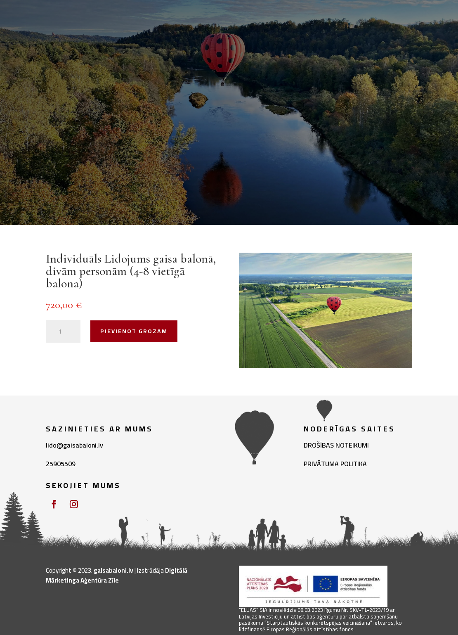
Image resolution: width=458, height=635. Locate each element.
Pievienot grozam (134, 331)
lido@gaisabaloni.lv (74, 445)
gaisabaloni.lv (113, 570)
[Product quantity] (63, 331)
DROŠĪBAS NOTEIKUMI (336, 445)
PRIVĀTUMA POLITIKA (335, 463)
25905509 (61, 463)
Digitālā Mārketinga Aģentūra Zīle (116, 575)
